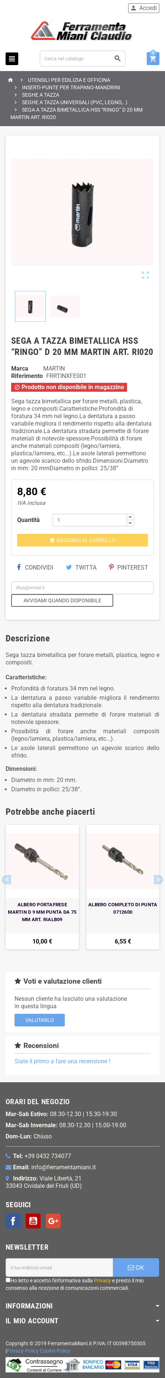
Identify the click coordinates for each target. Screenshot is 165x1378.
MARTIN (54, 368)
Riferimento (27, 375)
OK (136, 1267)
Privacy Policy (23, 1351)
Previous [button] (6, 879)
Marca (19, 368)
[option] (42, 887)
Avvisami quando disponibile (62, 600)
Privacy (102, 1281)
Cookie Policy (55, 1351)
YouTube (33, 1221)
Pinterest (128, 567)
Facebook (13, 1221)
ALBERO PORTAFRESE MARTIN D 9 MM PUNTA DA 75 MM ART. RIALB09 (42, 912)
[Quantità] (90, 520)
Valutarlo (39, 1020)
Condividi (35, 567)
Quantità (28, 519)
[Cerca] (83, 59)
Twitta (81, 567)
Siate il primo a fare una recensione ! (62, 1061)
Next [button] (158, 879)
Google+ (53, 1221)
